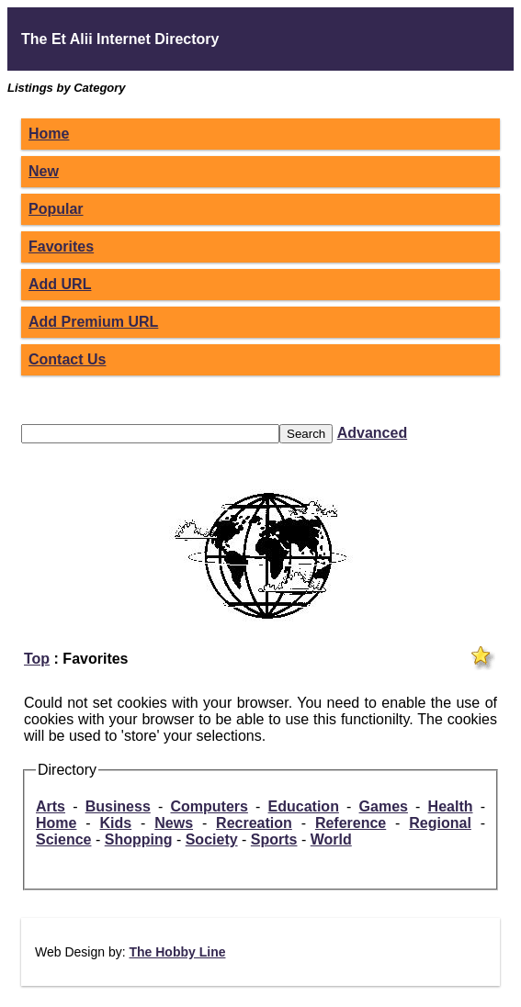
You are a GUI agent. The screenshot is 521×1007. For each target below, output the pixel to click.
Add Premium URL (93, 322)
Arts (50, 806)
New (43, 171)
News (173, 823)
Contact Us (67, 359)
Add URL (59, 284)
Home (48, 133)
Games (383, 806)
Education (303, 806)
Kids (116, 823)
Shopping (139, 839)
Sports (274, 839)
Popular (56, 209)
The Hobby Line (177, 952)
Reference (350, 823)
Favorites (61, 246)
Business (118, 806)
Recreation (254, 823)
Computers (208, 806)
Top (37, 658)
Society (212, 839)
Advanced (372, 433)
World (331, 839)
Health (450, 806)
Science (63, 839)
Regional (440, 823)
